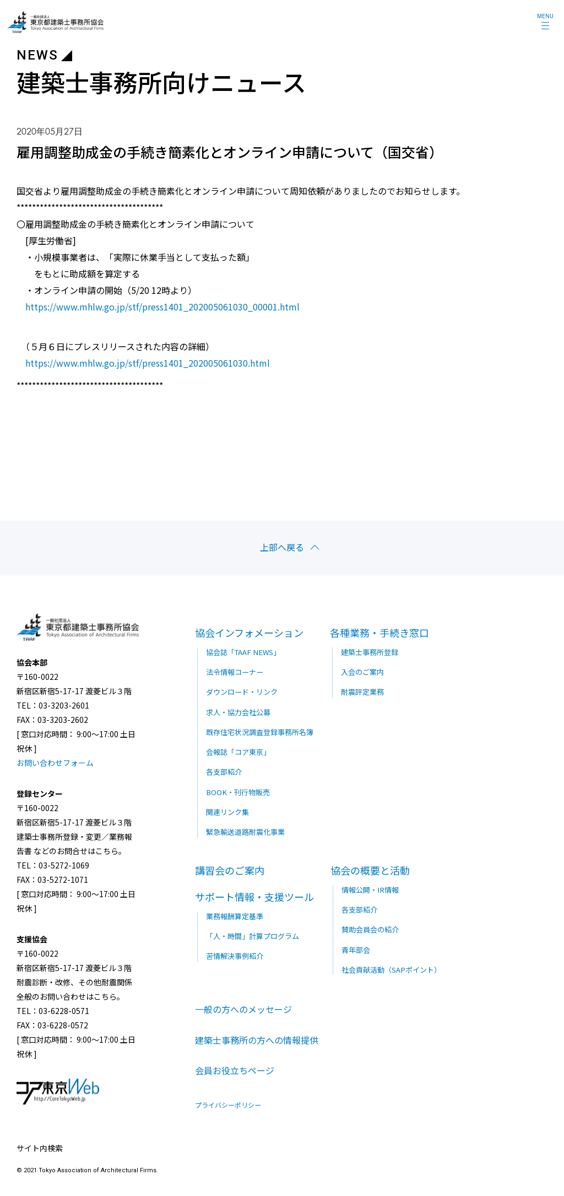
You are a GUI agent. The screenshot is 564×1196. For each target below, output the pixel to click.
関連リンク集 (227, 810)
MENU (545, 16)
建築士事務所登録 (369, 651)
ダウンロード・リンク (242, 690)
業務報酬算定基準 (234, 914)
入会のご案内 (362, 671)
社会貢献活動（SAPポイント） (391, 968)
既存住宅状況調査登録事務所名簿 (259, 731)
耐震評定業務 (362, 690)
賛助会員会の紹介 (370, 928)
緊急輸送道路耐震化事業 (245, 830)
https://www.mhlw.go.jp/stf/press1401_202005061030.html (147, 361)
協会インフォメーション (249, 631)
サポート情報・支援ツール (254, 895)
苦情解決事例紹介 (234, 955)
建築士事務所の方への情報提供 (256, 1039)
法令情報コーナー (234, 671)
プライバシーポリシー (228, 1104)
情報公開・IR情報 (369, 888)
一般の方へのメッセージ (243, 1008)
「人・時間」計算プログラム (252, 934)
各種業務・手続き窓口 (379, 631)
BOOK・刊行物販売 (237, 790)
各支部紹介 (224, 770)
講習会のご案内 (229, 868)
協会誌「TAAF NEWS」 (242, 651)
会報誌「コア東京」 (238, 751)
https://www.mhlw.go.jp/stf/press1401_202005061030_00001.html (162, 306)
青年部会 (355, 948)
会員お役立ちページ (234, 1070)
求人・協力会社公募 (238, 711)
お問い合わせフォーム (55, 761)
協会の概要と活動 (370, 868)
